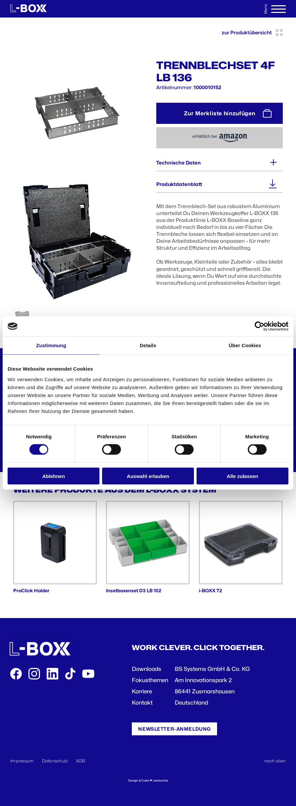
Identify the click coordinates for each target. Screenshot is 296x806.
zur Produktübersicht (252, 32)
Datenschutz (55, 760)
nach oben (275, 760)
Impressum (22, 760)
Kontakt (142, 702)
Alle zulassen (242, 476)
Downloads (146, 669)
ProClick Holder (31, 590)
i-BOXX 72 (210, 590)
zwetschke (160, 780)
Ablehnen (53, 476)
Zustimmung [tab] (51, 345)
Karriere (142, 691)
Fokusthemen (150, 680)
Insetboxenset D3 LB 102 (133, 590)
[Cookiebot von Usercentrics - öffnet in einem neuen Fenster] (259, 326)
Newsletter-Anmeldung (174, 729)
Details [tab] (148, 345)
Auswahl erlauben (148, 476)
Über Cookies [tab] (245, 345)
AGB (80, 760)
